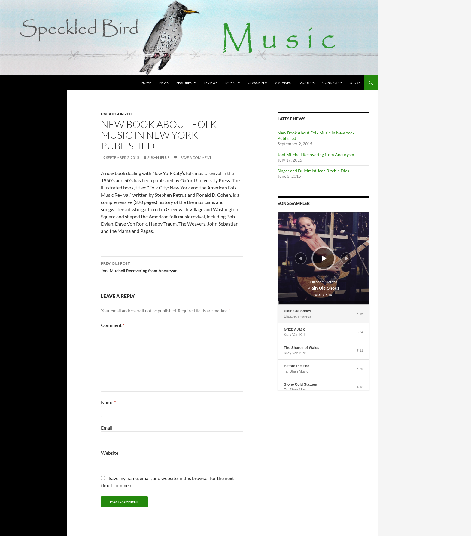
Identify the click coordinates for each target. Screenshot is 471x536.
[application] (323, 258)
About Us (307, 83)
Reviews (210, 83)
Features (184, 83)
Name (108, 402)
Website (109, 453)
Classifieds (257, 83)
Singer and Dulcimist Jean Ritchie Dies (313, 170)
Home (146, 83)
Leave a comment (194, 157)
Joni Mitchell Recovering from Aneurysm (172, 266)
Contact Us (332, 83)
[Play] (324, 258)
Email (108, 427)
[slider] (323, 302)
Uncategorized (116, 114)
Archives (283, 83)
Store (355, 83)
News (164, 83)
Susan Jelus (158, 157)
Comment (112, 325)
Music (230, 83)
